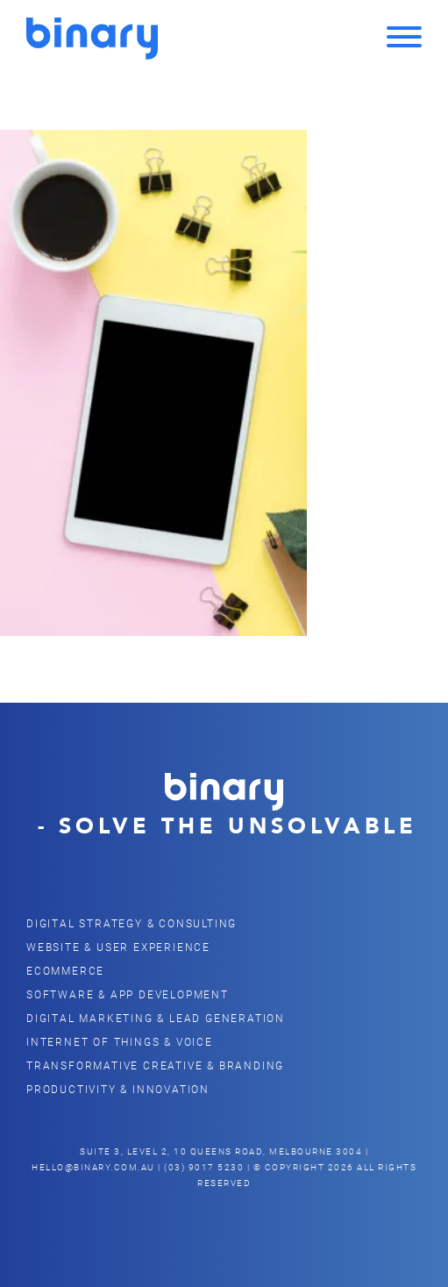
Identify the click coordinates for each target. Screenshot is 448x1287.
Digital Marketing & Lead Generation (155, 1018)
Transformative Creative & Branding (155, 1065)
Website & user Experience (118, 947)
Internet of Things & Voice (119, 1041)
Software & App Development (127, 994)
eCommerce (65, 970)
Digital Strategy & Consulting (131, 923)
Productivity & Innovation (118, 1089)
